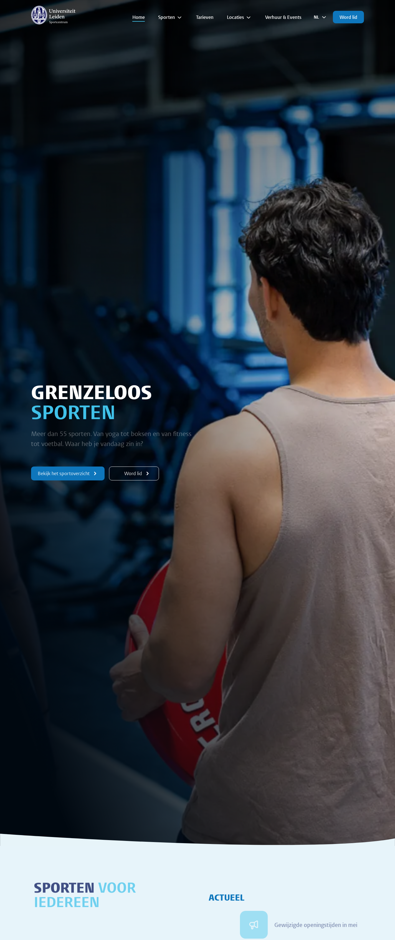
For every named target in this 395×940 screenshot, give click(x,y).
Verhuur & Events (283, 17)
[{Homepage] (53, 15)
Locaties (239, 17)
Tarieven (205, 17)
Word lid (348, 17)
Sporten (170, 17)
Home (138, 17)
